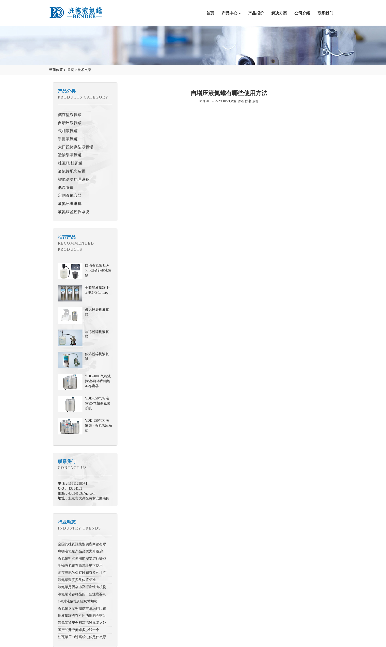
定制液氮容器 (69, 195)
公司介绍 (302, 13)
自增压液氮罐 (69, 123)
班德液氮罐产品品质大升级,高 (81, 551)
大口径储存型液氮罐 (75, 147)
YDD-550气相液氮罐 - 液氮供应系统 (98, 425)
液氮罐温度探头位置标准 (77, 580)
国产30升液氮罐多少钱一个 (78, 630)
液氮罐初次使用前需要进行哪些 (82, 558)
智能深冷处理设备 (73, 179)
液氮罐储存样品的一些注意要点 (82, 594)
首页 (210, 13)
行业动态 (67, 522)
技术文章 (84, 70)
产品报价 (256, 13)
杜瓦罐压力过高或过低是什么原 (82, 637)
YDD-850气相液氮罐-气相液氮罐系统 (97, 403)
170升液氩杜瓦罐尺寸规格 (77, 601)
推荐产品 (67, 237)
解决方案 (279, 13)
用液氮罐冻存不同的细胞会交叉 (82, 615)
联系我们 (325, 13)
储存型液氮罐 (69, 115)
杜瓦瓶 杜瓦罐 (70, 163)
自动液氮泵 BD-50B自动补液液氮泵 (98, 270)
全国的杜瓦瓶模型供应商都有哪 (82, 544)
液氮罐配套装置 (71, 171)
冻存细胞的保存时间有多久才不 (82, 573)
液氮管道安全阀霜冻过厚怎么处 (82, 623)
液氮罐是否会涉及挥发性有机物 (82, 587)
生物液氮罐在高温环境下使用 (80, 565)
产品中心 (231, 13)
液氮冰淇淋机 (69, 203)
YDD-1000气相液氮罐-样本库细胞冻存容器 (98, 381)
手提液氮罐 (68, 139)
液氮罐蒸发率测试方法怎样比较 (82, 608)
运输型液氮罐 (69, 155)
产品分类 (67, 91)
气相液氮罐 (68, 131)
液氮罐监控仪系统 (73, 212)
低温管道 (66, 187)
